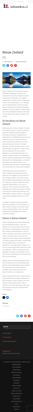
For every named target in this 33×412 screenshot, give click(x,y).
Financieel (16, 383)
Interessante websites (9, 341)
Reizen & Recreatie (21, 61)
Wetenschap (16, 406)
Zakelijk (16, 409)
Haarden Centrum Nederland (11, 353)
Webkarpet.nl (6, 351)
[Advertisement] (16, 30)
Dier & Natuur (16, 369)
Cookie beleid (6, 333)
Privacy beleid (6, 337)
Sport (16, 404)
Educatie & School (16, 372)
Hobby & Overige (16, 385)
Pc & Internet (16, 398)
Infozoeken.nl (8, 61)
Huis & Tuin (16, 388)
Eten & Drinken (16, 377)
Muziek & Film (16, 396)
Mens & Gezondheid (16, 393)
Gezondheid (16, 380)
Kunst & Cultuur (16, 391)
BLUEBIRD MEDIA (16, 364)
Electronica (16, 375)
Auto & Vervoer (16, 367)
